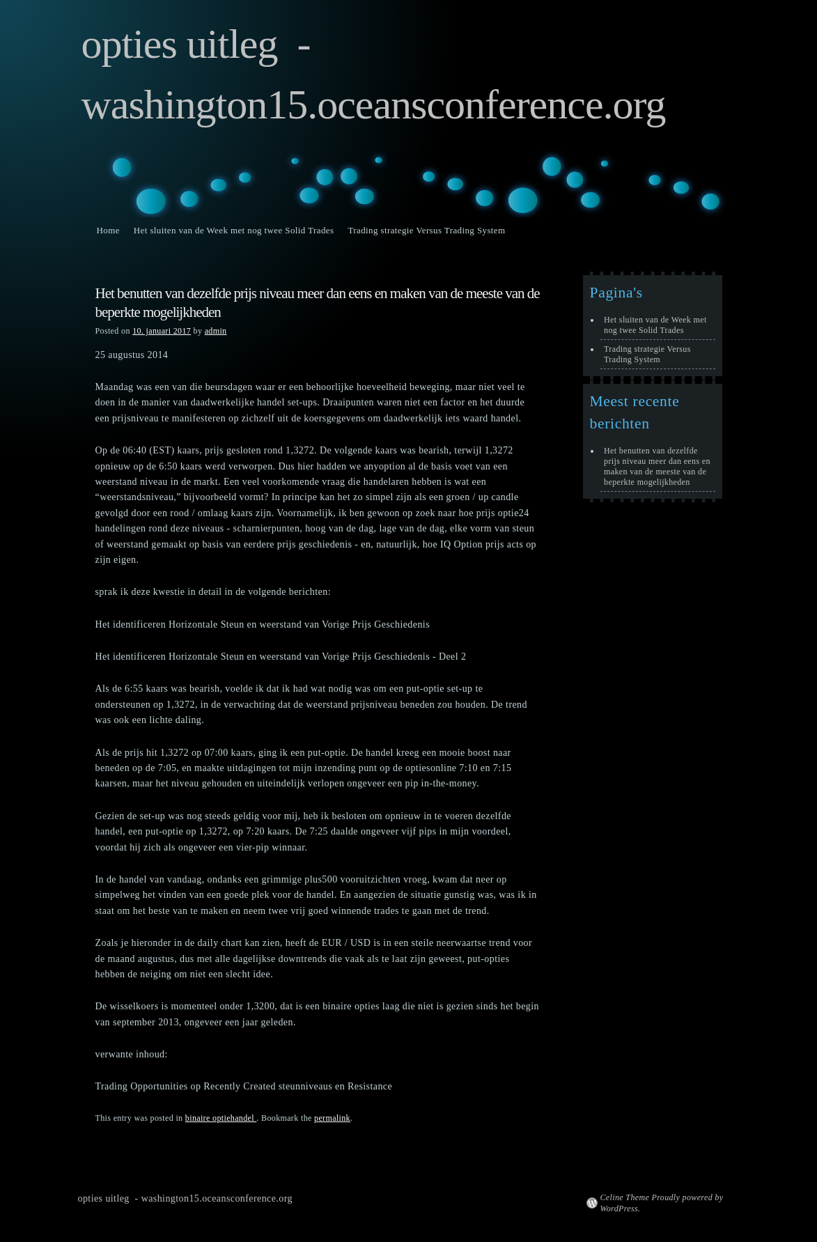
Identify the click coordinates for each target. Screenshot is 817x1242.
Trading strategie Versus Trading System (426, 230)
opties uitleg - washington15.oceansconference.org (185, 1198)
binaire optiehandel (221, 1118)
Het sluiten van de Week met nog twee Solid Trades (234, 230)
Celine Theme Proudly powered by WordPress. (662, 1203)
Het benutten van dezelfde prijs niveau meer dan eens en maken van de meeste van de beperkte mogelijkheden (657, 466)
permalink (332, 1118)
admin (216, 331)
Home (108, 230)
